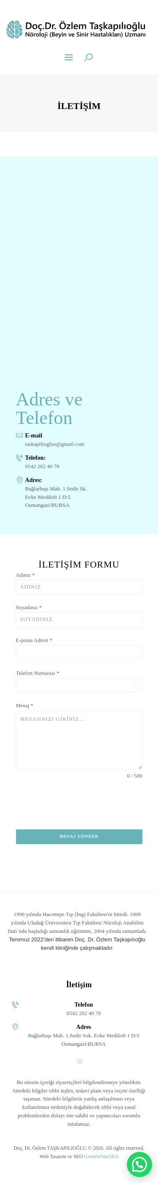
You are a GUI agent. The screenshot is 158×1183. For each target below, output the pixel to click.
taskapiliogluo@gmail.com (55, 444)
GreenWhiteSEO (101, 1156)
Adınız (25, 575)
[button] (139, 1164)
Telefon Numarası (37, 673)
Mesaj (25, 705)
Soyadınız (29, 607)
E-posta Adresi (34, 640)
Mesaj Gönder (78, 836)
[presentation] (79, 809)
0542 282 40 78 (42, 466)
